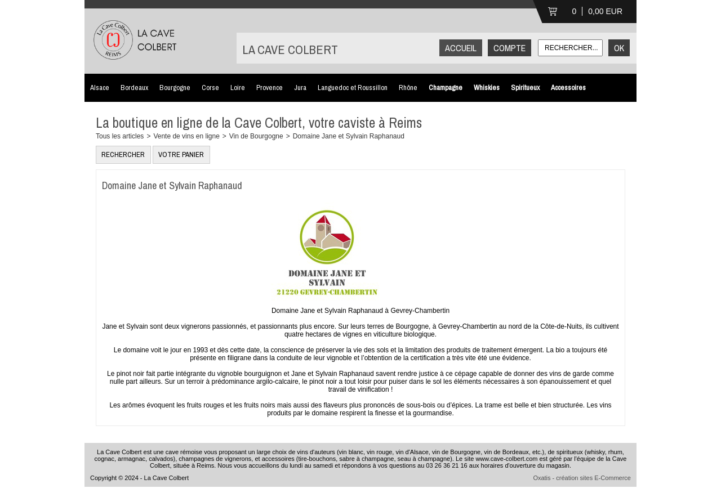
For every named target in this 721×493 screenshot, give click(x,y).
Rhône (408, 87)
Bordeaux (134, 87)
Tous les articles (120, 136)
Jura (300, 87)
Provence (269, 87)
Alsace (99, 87)
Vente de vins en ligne (186, 136)
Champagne (445, 87)
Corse (210, 87)
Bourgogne (174, 87)
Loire (237, 87)
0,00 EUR (605, 11)
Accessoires (568, 87)
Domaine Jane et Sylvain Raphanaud (348, 136)
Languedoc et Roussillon (353, 87)
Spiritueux (525, 87)
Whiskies (487, 87)
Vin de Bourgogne (256, 136)
